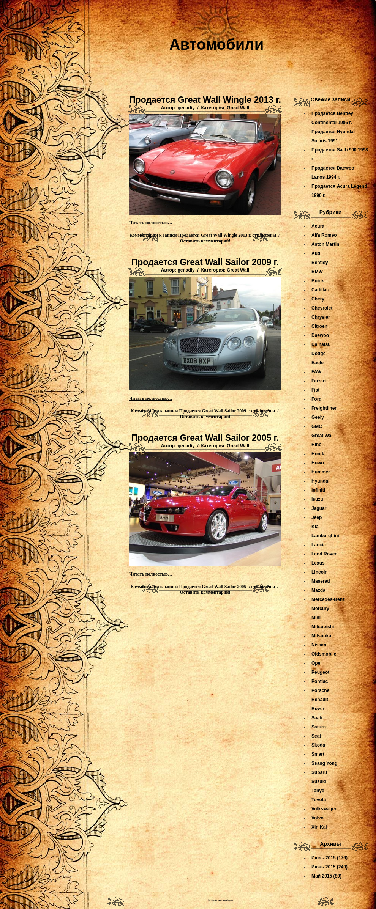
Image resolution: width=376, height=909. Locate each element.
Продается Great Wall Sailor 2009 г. (205, 262)
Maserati (320, 581)
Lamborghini (325, 535)
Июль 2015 (323, 857)
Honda (318, 453)
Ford (316, 399)
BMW (317, 271)
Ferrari (318, 381)
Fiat (315, 390)
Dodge (318, 353)
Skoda (318, 745)
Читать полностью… (150, 222)
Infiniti (318, 490)
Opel (316, 663)
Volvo (317, 818)
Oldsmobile (323, 654)
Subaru (319, 772)
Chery (317, 299)
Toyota (318, 799)
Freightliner (324, 408)
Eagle (317, 362)
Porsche (320, 690)
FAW (316, 371)
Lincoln (319, 572)
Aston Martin (325, 244)
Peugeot (320, 672)
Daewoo (320, 335)
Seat (316, 736)
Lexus (318, 563)
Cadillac (320, 290)
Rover (317, 708)
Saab (316, 717)
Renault (319, 699)
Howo (317, 463)
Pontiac (319, 681)
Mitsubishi (322, 626)
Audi (316, 253)
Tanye (317, 790)
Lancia (318, 544)
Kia (315, 526)
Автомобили (216, 44)
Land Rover (324, 554)
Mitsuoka (321, 636)
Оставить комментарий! (205, 241)
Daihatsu (321, 344)
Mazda (318, 590)
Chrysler (320, 317)
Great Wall (238, 107)
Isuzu (317, 499)
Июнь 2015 (323, 867)
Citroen (319, 326)
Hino (316, 444)
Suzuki (318, 781)
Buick (317, 280)
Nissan (318, 645)
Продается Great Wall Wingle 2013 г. (205, 100)
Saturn (318, 727)
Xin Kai (319, 827)
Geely (317, 417)
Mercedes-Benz (328, 599)
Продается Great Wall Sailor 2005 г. (205, 438)
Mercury (320, 608)
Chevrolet (321, 308)
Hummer (320, 472)
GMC (316, 426)
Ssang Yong (324, 763)
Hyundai (320, 481)
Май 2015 (321, 876)
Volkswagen (324, 808)
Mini (316, 617)
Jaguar (318, 508)
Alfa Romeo (324, 235)
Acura (317, 226)
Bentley (319, 262)
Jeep (316, 517)
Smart (317, 754)
